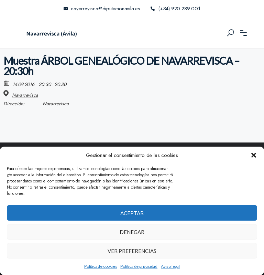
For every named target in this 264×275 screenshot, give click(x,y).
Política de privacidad (138, 266)
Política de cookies (100, 266)
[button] (253, 155)
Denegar (132, 232)
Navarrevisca (25, 95)
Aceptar (132, 213)
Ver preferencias (132, 251)
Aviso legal (170, 266)
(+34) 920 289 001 (175, 8)
